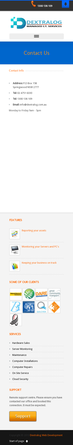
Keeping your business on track (39, 262)
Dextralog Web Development (46, 435)
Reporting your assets (34, 230)
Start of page (16, 441)
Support (23, 416)
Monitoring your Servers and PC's (40, 246)
